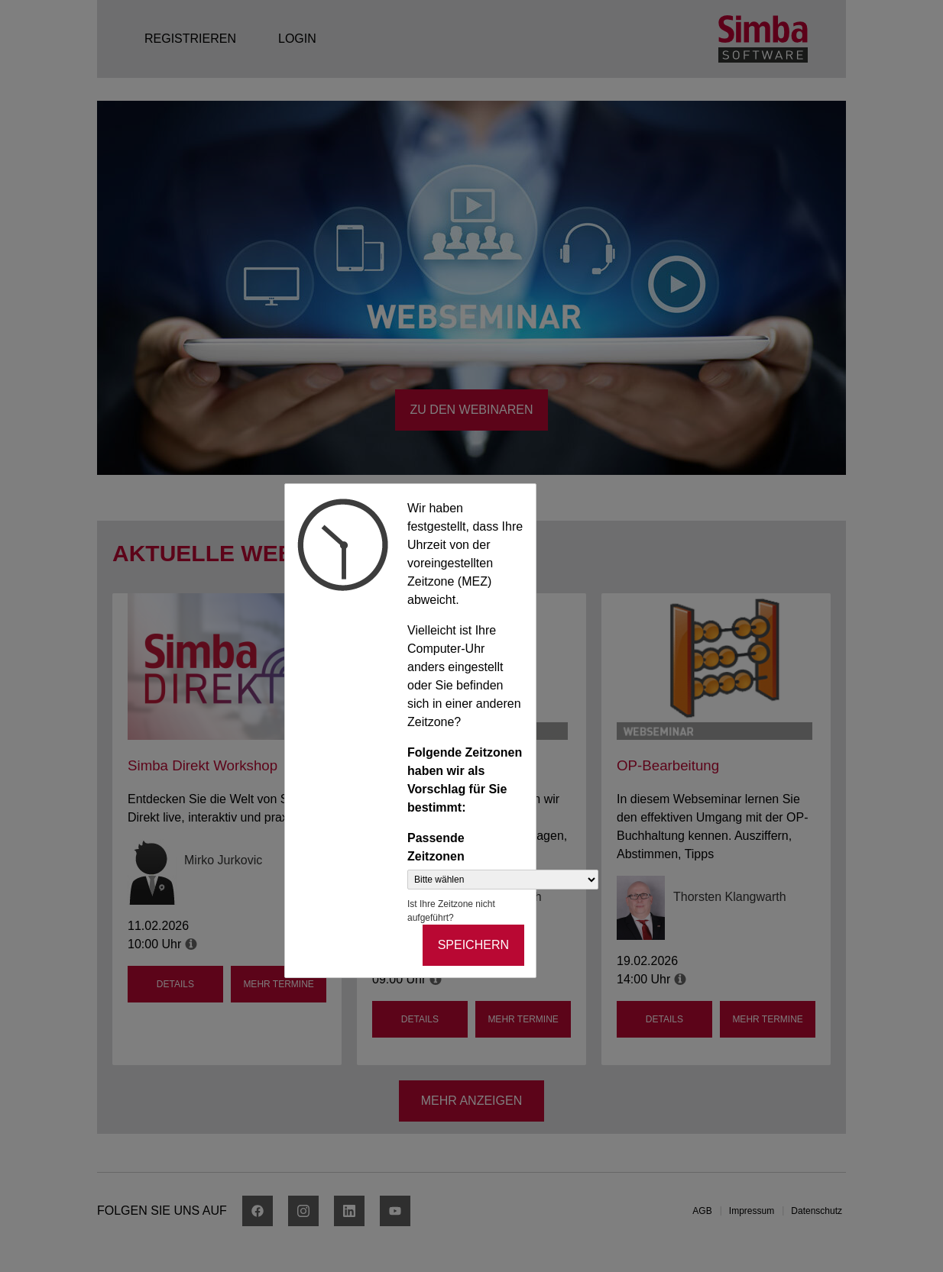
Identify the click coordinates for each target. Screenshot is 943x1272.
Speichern (473, 944)
